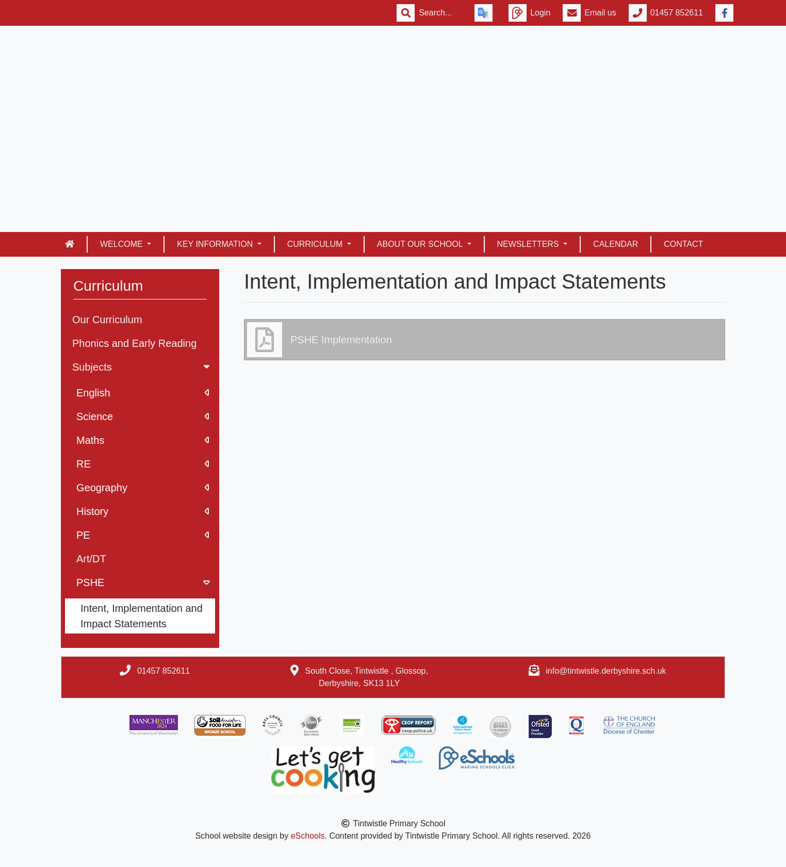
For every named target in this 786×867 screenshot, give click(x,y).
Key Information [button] (216, 244)
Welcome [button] (122, 244)
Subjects (142, 367)
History (142, 511)
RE (142, 464)
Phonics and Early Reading (134, 343)
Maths (142, 440)
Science (142, 416)
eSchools (308, 835)
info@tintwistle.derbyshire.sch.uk (606, 670)
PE (142, 535)
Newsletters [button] (529, 244)
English (142, 392)
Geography (142, 487)
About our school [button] (421, 244)
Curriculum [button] (316, 244)
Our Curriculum (107, 319)
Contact (683, 244)
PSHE (144, 582)
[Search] (440, 13)
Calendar (615, 244)
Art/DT (91, 558)
